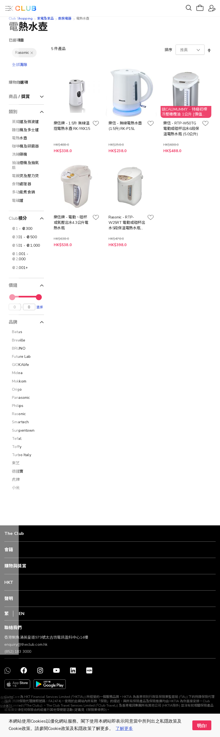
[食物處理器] (26, 184)
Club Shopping (21, 18)
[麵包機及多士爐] (26, 130)
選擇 (39, 308)
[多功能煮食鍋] (26, 192)
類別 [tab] (13, 112)
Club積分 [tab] (18, 218)
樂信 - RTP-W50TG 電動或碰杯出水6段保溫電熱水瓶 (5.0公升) (181, 129)
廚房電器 (65, 18)
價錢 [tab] (13, 285)
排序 (168, 49)
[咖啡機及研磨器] (26, 146)
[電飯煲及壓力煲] (26, 176)
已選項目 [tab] (16, 40)
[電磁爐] (26, 200)
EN (21, 614)
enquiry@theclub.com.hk (25, 644)
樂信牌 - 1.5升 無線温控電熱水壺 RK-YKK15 (72, 126)
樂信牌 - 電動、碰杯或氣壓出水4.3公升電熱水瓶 (71, 223)
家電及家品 (45, 18)
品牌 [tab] (13, 324)
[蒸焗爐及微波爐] (26, 122)
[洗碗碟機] (26, 154)
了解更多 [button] (124, 729)
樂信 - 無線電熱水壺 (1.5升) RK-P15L (125, 126)
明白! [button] (202, 726)
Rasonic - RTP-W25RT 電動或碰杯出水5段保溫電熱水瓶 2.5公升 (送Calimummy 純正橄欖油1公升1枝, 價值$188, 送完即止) (127, 223)
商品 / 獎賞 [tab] (19, 97)
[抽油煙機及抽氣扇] (26, 165)
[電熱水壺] (26, 138)
